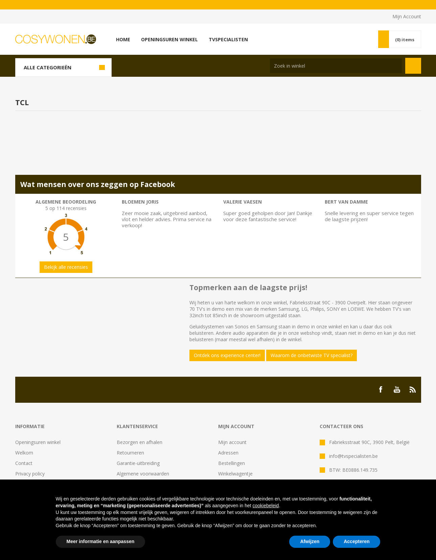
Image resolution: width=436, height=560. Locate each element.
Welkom (24, 452)
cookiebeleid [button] (266, 505)
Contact (23, 463)
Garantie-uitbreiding (138, 463)
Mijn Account (406, 16)
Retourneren (130, 452)
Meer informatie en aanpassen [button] (101, 541)
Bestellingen (231, 463)
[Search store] (336, 66)
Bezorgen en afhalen (139, 442)
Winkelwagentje (235, 473)
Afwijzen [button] (309, 541)
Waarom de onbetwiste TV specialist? (311, 355)
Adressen (228, 452)
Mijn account (232, 442)
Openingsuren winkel (38, 442)
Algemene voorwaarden (143, 473)
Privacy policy (30, 473)
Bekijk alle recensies (66, 267)
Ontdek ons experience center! (227, 355)
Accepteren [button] (356, 541)
